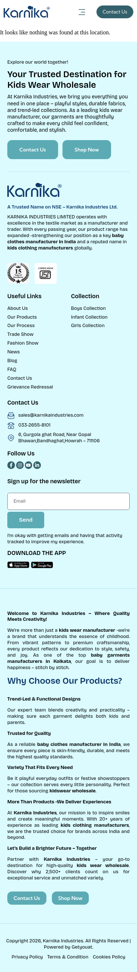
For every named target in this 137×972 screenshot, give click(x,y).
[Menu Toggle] (82, 12)
